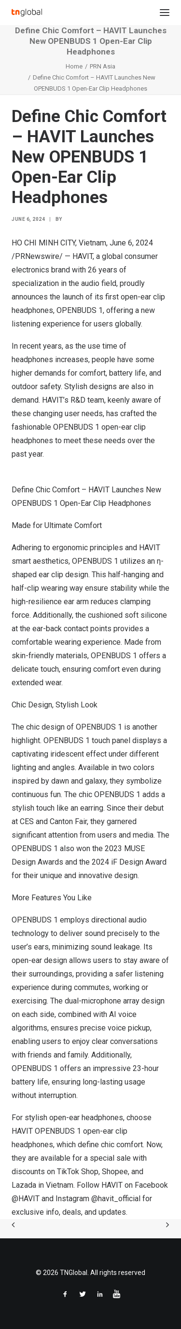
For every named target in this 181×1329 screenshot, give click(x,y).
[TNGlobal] (27, 12)
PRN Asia (102, 66)
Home (74, 66)
